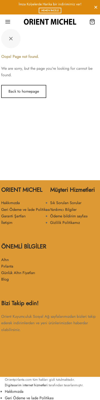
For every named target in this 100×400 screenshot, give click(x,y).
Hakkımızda (10, 203)
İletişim (6, 222)
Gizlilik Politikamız (65, 222)
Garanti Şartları (13, 216)
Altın (5, 259)
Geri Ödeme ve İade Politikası (25, 209)
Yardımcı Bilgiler (63, 209)
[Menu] (8, 21)
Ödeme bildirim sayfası (69, 216)
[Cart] (92, 22)
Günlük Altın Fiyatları (18, 273)
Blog (5, 279)
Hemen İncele (50, 10)
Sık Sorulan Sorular (65, 203)
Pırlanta (7, 266)
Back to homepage (23, 91)
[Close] (96, 7)
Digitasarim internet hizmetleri (26, 385)
